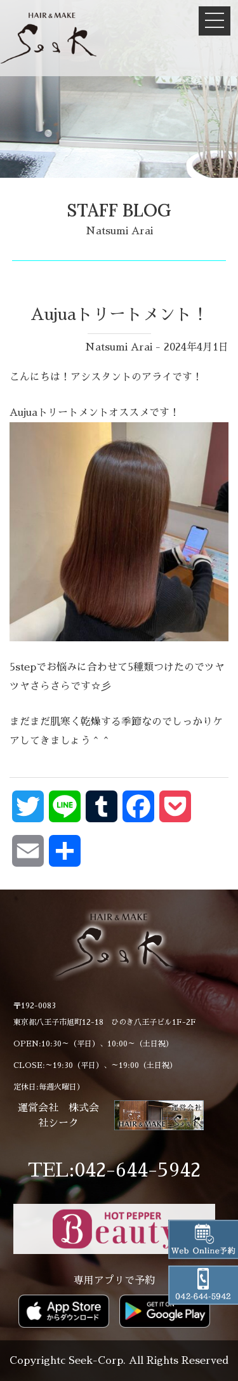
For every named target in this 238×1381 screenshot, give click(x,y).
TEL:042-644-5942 (114, 1170)
